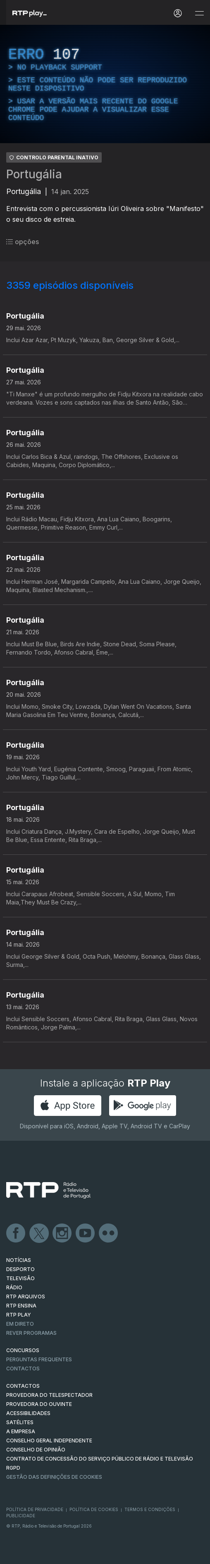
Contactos (23, 1368)
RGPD (13, 1468)
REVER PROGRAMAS (31, 1333)
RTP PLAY (18, 1315)
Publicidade (20, 1515)
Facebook (16, 1233)
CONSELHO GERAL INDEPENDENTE (49, 1440)
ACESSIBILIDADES (28, 1413)
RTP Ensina (21, 1306)
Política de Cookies (93, 1509)
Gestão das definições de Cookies (54, 1477)
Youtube (85, 1233)
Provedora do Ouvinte (39, 1404)
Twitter (39, 1233)
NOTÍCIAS (18, 1260)
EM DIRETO (20, 1324)
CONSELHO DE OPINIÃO (35, 1449)
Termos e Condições (149, 1509)
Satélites (19, 1422)
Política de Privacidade (34, 1509)
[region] (105, 84)
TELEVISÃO (20, 1278)
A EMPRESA (20, 1431)
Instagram (62, 1233)
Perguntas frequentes (39, 1359)
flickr (109, 1233)
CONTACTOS (23, 1386)
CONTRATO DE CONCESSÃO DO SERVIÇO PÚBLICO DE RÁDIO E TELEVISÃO (99, 1459)
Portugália (34, 174)
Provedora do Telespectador (49, 1395)
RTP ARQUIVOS (25, 1296)
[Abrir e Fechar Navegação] (199, 13)
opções (22, 241)
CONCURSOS (22, 1350)
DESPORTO (20, 1269)
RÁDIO (14, 1287)
